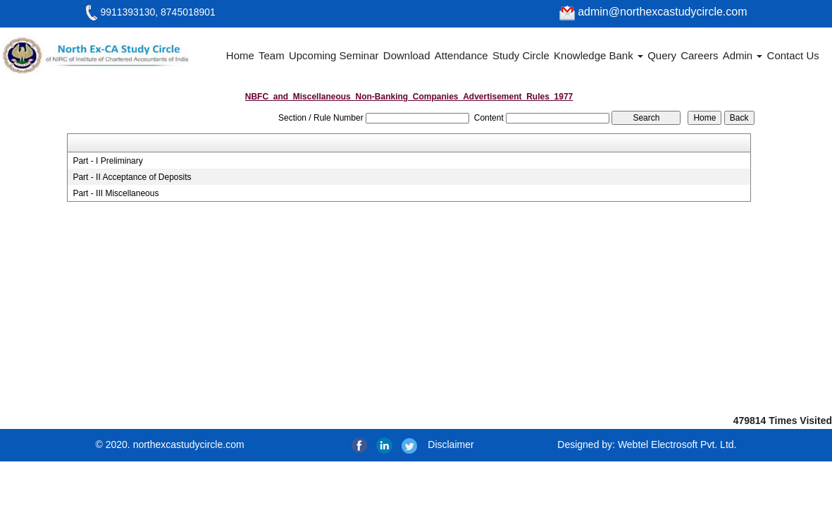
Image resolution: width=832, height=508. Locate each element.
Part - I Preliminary (107, 161)
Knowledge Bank (598, 55)
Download (406, 55)
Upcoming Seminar (334, 55)
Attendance (461, 55)
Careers (699, 55)
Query (661, 55)
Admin (743, 55)
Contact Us (793, 55)
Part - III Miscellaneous (116, 193)
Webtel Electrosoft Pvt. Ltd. (677, 444)
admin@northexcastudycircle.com (653, 12)
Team (272, 55)
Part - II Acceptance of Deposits (132, 177)
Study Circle (521, 55)
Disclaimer (450, 444)
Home (240, 55)
